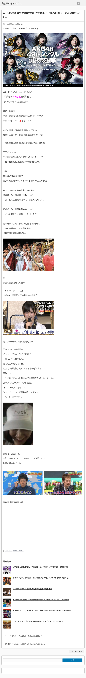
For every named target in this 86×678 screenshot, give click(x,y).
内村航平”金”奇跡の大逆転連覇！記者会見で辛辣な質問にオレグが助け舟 (41, 600)
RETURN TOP (76, 652)
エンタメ (8, 550)
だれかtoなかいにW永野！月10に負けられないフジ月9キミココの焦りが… (41, 578)
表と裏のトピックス (11, 3)
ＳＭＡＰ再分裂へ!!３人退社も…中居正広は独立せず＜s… (25, 636)
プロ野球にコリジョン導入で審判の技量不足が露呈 (32, 589)
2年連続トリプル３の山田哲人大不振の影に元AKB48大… (25, 644)
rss (78, 3)
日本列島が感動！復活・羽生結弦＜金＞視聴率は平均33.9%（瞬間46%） (41, 567)
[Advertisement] (27, 523)
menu (83, 3)
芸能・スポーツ (18, 550)
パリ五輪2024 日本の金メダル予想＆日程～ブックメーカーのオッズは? (40, 621)
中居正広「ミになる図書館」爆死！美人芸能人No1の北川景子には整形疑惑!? (42, 611)
